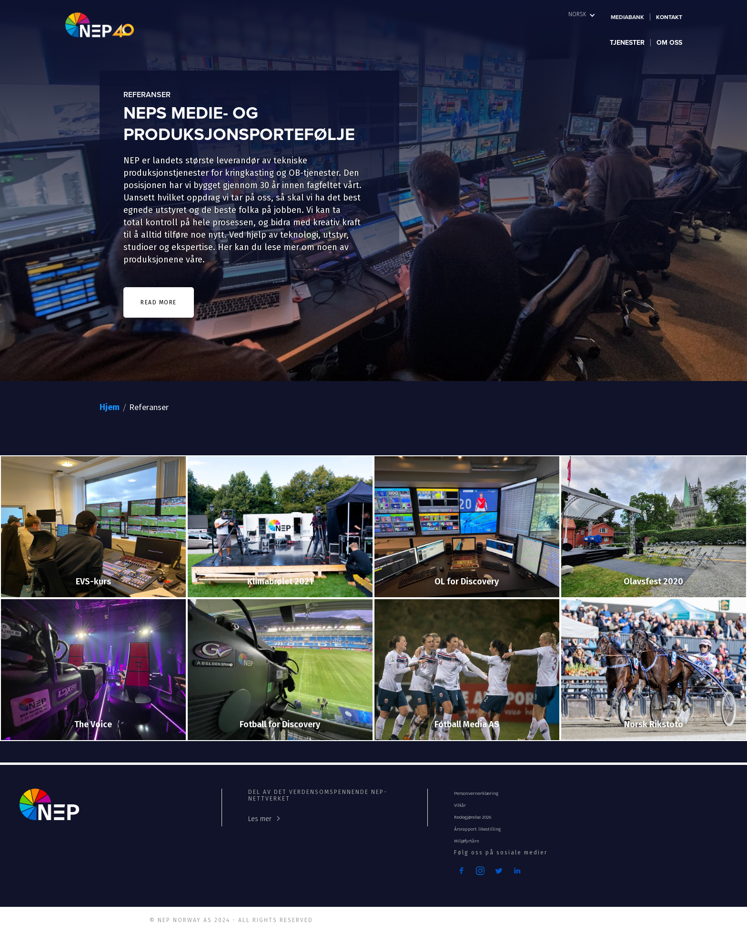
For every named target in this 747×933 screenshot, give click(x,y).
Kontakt (669, 16)
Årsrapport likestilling (477, 829)
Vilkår (460, 805)
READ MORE (159, 302)
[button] (582, 14)
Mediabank (627, 16)
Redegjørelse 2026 (472, 817)
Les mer (260, 819)
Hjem (110, 407)
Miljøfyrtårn (466, 841)
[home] (112, 24)
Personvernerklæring (476, 793)
